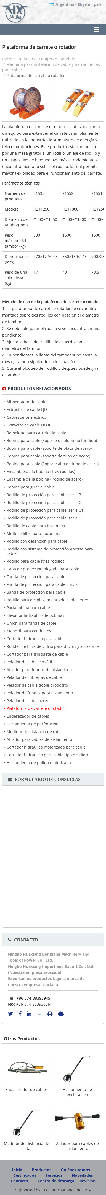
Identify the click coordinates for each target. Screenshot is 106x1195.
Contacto (26, 940)
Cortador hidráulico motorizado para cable (46, 747)
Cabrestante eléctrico (26, 417)
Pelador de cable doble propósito (37, 685)
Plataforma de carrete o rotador (36, 708)
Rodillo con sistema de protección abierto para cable (50, 551)
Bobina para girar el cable (31, 487)
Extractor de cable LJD (27, 409)
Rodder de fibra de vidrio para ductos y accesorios (53, 646)
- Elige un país (78, 4)
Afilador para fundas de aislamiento (40, 670)
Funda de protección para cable (36, 577)
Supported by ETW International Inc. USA (53, 1190)
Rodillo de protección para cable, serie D (44, 518)
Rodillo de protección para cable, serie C (44, 502)
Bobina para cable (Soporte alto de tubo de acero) (53, 464)
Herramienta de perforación (33, 724)
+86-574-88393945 (33, 998)
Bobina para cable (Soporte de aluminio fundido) (52, 440)
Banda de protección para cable (36, 592)
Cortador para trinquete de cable (37, 654)
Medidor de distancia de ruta (34, 732)
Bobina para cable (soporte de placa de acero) (49, 448)
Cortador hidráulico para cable (35, 639)
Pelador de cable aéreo (28, 701)
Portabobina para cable (28, 608)
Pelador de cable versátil (29, 662)
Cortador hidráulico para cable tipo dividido (47, 755)
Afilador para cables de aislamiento (39, 739)
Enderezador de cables (28, 716)
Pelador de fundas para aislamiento (40, 693)
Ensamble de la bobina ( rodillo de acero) (45, 479)
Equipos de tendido (57, 58)
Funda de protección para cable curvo (42, 584)
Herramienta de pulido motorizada (39, 763)
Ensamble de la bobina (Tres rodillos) (41, 471)
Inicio (7, 58)
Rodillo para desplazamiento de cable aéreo (47, 600)
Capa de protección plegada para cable (43, 569)
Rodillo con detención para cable (37, 541)
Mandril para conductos (29, 631)
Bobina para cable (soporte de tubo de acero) (48, 456)
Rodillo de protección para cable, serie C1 (45, 510)
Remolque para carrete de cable (36, 433)
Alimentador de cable (26, 402)
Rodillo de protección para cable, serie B (44, 495)
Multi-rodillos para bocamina (33, 533)
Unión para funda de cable (31, 623)
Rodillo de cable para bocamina (36, 526)
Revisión (88, 1180)
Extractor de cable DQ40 (29, 425)
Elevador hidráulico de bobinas (35, 615)
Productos (25, 58)
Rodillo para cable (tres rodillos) (36, 561)
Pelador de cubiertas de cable (34, 677)
